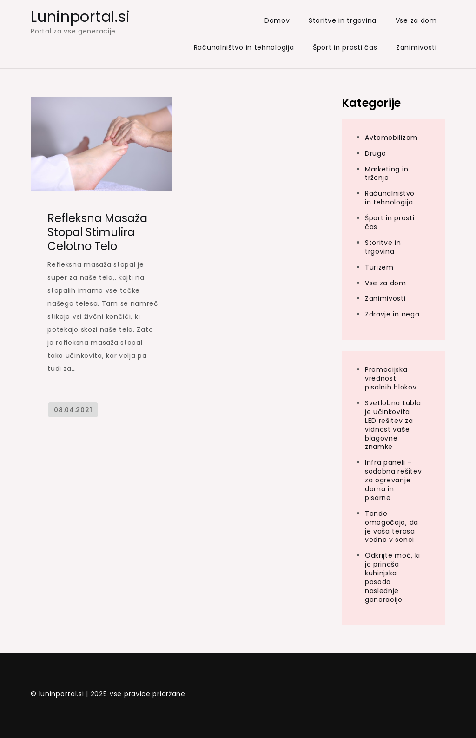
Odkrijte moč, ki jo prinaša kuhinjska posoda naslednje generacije (392, 577)
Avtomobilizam (391, 137)
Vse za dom (416, 20)
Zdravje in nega (392, 314)
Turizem (379, 267)
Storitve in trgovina (343, 20)
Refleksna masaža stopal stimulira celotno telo (97, 232)
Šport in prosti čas (345, 47)
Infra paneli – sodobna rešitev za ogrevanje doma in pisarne (393, 480)
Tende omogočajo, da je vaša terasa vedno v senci (391, 527)
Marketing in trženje (386, 174)
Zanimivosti (416, 47)
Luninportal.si (80, 16)
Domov (277, 20)
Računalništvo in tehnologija (244, 47)
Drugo (375, 153)
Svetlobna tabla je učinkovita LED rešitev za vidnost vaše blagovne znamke (393, 424)
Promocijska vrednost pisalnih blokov (391, 378)
